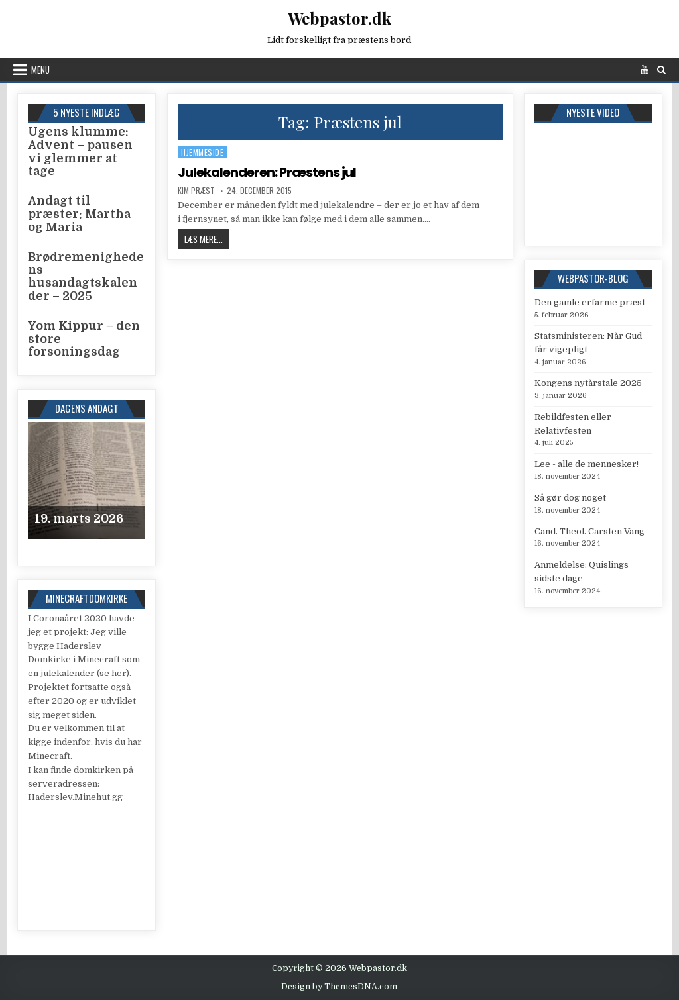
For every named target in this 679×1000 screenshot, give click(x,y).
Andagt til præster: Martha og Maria (79, 214)
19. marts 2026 (78, 518)
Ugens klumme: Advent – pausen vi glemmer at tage (80, 151)
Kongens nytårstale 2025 (588, 383)
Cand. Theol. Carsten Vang (589, 531)
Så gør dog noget (570, 498)
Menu (40, 69)
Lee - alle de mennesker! (586, 464)
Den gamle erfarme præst (589, 302)
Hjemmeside (202, 152)
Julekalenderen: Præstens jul (267, 172)
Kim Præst (196, 191)
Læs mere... (206, 239)
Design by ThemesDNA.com (339, 986)
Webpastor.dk (339, 17)
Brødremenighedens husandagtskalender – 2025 (86, 276)
